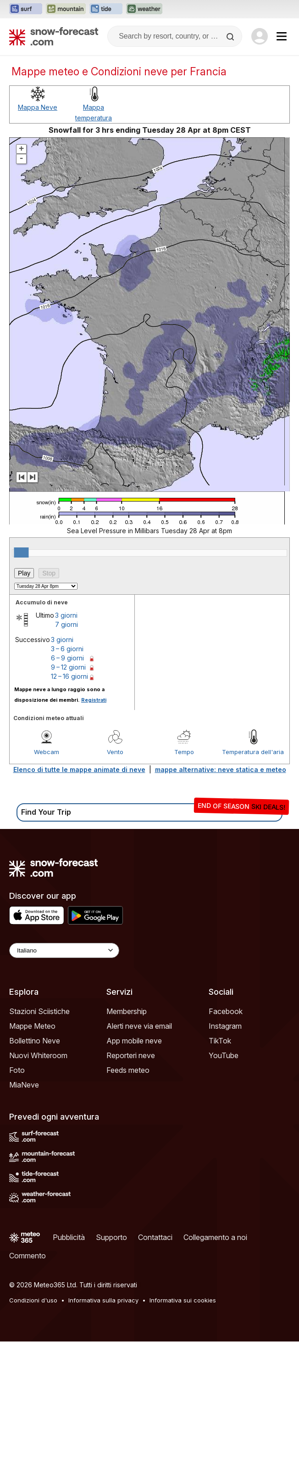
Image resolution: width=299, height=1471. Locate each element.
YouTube (223, 1055)
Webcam (46, 751)
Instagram (225, 1026)
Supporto (111, 1237)
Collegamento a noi (215, 1237)
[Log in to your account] (259, 36)
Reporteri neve (130, 1055)
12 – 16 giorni (69, 676)
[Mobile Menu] (281, 36)
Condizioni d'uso (33, 1300)
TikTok (220, 1040)
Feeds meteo (128, 1070)
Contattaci (155, 1237)
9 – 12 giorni (68, 667)
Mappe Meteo (32, 1026)
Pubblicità (69, 1237)
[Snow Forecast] (53, 36)
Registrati (93, 700)
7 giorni (66, 624)
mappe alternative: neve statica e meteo (220, 769)
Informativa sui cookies (183, 1300)
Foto (17, 1070)
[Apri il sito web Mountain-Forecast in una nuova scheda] (66, 9)
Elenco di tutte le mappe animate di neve (79, 769)
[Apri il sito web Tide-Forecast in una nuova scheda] (105, 9)
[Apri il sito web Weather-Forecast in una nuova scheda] (144, 9)
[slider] (21, 552)
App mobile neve (134, 1040)
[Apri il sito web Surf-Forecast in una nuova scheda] (25, 9)
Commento (27, 1255)
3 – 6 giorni (67, 649)
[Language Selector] (64, 950)
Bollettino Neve (34, 1040)
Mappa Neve (37, 107)
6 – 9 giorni (67, 658)
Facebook (226, 1011)
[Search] (231, 36)
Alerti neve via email (139, 1026)
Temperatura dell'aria (253, 751)
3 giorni (66, 615)
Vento (115, 751)
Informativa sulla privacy (103, 1300)
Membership (126, 1011)
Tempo (184, 751)
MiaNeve (24, 1084)
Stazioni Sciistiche (39, 1011)
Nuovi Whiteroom (38, 1055)
